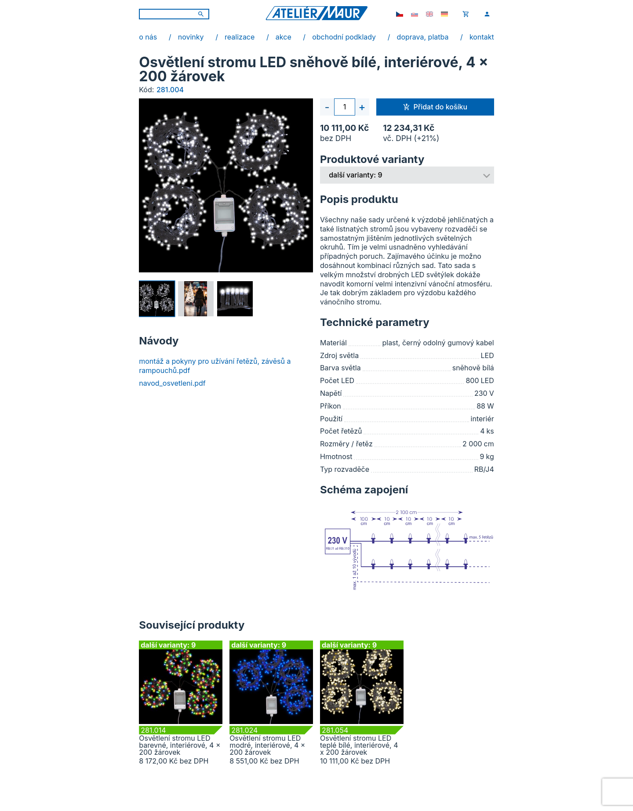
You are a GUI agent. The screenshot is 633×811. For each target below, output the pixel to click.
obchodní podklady (344, 37)
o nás (148, 37)
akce (283, 37)
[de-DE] (444, 14)
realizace (240, 37)
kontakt (481, 37)
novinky (191, 37)
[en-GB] (429, 14)
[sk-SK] (414, 14)
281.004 (170, 89)
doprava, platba (423, 37)
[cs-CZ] (399, 14)
